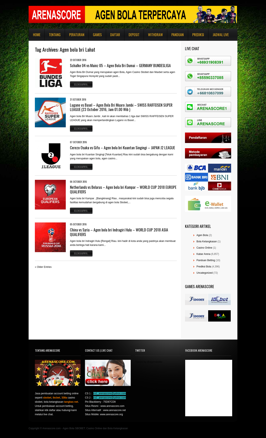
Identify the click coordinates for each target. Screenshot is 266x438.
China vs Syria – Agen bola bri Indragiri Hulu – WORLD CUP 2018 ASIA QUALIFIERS (119, 232)
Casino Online (204, 247)
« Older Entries (43, 267)
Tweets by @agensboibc (148, 361)
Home (36, 34)
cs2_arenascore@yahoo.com (109, 397)
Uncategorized (204, 272)
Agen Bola (202, 235)
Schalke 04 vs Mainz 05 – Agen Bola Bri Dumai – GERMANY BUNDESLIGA (120, 65)
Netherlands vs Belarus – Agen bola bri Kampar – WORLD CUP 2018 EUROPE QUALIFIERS (123, 189)
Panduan (177, 34)
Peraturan (76, 34)
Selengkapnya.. (81, 84)
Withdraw (155, 34)
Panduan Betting (205, 260)
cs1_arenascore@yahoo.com (109, 393)
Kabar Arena (203, 254)
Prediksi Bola (203, 266)
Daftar (115, 34)
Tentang (55, 34)
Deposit (134, 34)
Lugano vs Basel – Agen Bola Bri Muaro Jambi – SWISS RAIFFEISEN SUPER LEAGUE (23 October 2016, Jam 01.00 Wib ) (121, 107)
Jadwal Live (221, 34)
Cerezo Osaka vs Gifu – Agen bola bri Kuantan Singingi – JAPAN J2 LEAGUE (122, 147)
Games (97, 34)
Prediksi (198, 34)
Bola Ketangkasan (206, 241)
